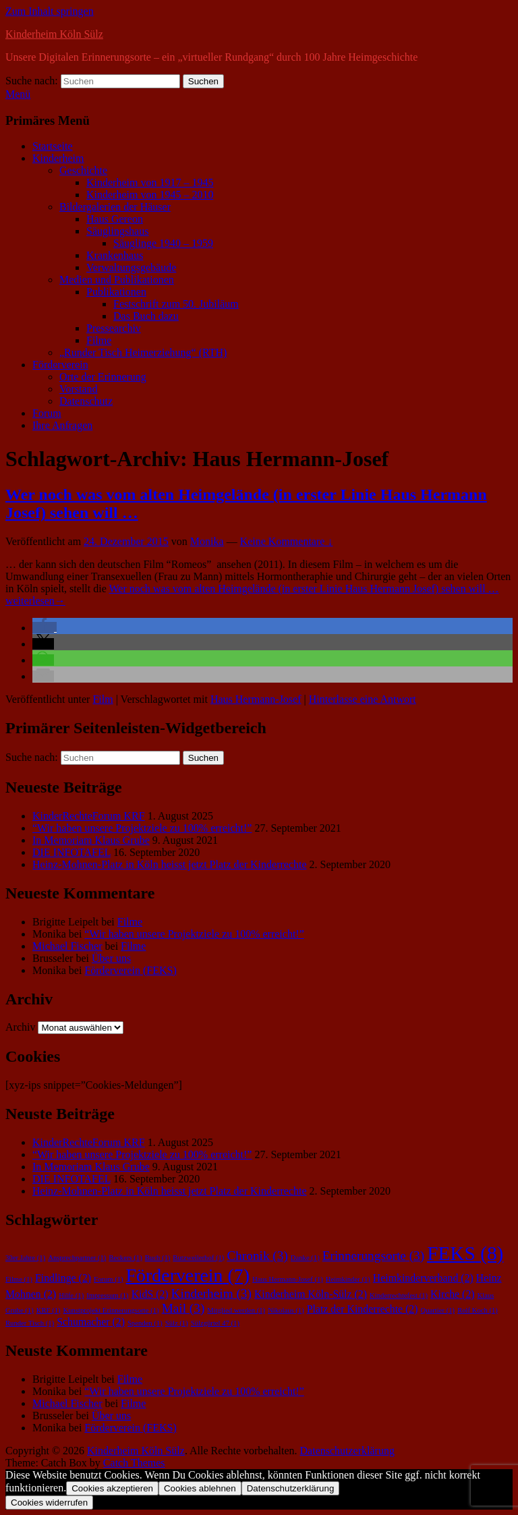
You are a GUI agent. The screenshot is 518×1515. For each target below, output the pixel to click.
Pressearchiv (113, 328)
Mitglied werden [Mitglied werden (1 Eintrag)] (236, 1310)
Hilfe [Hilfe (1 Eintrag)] (71, 1295)
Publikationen (116, 291)
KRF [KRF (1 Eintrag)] (48, 1310)
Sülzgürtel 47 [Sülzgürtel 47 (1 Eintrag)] (215, 1323)
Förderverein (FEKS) (130, 970)
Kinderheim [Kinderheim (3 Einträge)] (211, 1293)
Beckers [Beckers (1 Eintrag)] (125, 1257)
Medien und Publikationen (116, 279)
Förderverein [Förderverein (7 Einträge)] (188, 1275)
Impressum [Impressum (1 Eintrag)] (107, 1295)
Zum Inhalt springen (49, 11)
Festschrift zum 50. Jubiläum (176, 304)
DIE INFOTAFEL (71, 852)
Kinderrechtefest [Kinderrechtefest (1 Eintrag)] (399, 1295)
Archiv (20, 1027)
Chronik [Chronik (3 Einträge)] (257, 1256)
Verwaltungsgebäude (131, 267)
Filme (98, 340)
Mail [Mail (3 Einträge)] (183, 1308)
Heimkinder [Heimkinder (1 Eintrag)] (348, 1279)
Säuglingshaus (117, 231)
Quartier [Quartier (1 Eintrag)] (438, 1310)
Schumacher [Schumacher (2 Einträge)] (91, 1321)
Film (102, 699)
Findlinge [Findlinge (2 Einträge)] (63, 1278)
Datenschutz (86, 401)
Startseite (52, 146)
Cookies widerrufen (49, 1502)
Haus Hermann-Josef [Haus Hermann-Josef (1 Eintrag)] (287, 1279)
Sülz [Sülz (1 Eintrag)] (176, 1323)
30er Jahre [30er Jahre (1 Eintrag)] (25, 1257)
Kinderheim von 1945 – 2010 (149, 194)
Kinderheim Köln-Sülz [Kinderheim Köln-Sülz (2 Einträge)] (310, 1294)
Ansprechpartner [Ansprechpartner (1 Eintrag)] (77, 1257)
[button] (44, 627)
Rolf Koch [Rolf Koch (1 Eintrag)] (477, 1310)
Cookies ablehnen (200, 1488)
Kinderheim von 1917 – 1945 (149, 182)
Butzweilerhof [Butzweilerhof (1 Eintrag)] (198, 1257)
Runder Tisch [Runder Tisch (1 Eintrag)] (29, 1323)
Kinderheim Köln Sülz (54, 34)
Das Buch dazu (146, 316)
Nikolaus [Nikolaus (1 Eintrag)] (286, 1310)
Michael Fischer (67, 946)
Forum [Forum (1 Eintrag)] (108, 1279)
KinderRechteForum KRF (88, 816)
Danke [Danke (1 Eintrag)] (305, 1257)
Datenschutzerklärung (347, 1450)
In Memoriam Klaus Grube (91, 840)
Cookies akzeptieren (112, 1488)
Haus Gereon (114, 219)
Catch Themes (134, 1462)
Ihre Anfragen (62, 425)
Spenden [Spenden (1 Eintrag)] (145, 1323)
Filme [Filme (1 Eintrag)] (18, 1279)
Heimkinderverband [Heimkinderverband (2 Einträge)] (423, 1278)
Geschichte (83, 170)
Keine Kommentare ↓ (286, 541)
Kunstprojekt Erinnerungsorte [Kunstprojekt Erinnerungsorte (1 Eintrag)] (111, 1310)
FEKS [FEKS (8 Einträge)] (465, 1253)
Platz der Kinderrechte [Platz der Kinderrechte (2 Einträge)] (362, 1309)
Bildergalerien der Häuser (115, 206)
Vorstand (78, 389)
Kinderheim (58, 158)
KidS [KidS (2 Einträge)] (150, 1294)
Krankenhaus (114, 255)
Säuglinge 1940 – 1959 (163, 243)
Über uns (111, 958)
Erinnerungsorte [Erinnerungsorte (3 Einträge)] (373, 1256)
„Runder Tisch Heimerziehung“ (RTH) (143, 352)
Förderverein (60, 364)
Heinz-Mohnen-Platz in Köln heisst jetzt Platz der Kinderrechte (169, 864)
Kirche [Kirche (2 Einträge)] (452, 1294)
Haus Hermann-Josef (255, 699)
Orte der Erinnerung (102, 376)
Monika (207, 541)
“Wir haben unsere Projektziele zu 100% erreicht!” (142, 828)
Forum (46, 413)
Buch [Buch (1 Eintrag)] (158, 1257)
